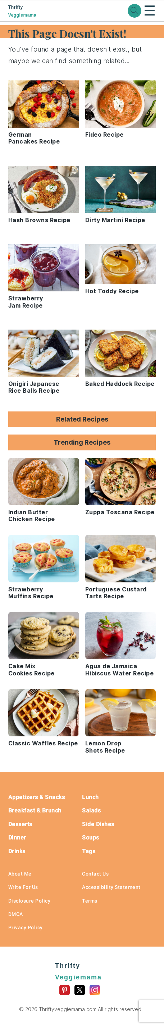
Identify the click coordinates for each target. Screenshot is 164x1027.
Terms (89, 901)
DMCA (15, 914)
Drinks (17, 851)
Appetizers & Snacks (36, 797)
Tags (88, 851)
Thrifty (35, 11)
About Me (20, 874)
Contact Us (95, 874)
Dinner (17, 837)
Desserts (20, 824)
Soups (90, 837)
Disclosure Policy (29, 901)
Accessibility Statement (111, 887)
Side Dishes (98, 824)
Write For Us (23, 887)
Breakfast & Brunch (35, 810)
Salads (91, 810)
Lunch (90, 797)
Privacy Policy (25, 927)
